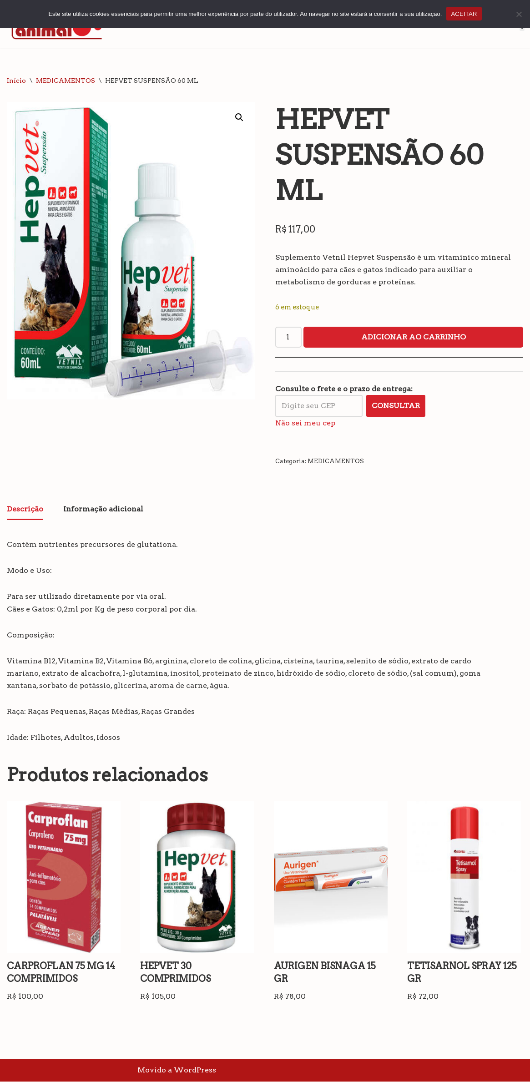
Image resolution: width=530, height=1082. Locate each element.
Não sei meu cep (305, 423)
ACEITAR (464, 13)
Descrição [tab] (25, 509)
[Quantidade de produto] (288, 337)
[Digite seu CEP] (319, 406)
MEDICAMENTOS (65, 80)
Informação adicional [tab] (103, 509)
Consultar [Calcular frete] (396, 405)
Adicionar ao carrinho (413, 337)
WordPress (195, 1070)
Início (16, 80)
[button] (239, 117)
